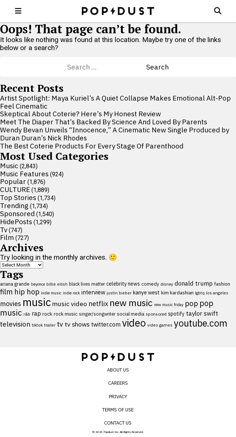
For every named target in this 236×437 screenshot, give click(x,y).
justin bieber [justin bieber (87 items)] (119, 292)
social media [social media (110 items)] (130, 314)
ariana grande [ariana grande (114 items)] (15, 283)
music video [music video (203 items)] (69, 304)
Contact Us (118, 423)
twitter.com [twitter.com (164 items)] (106, 324)
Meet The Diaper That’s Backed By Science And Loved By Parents (103, 121)
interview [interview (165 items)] (93, 292)
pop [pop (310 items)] (191, 303)
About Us (118, 370)
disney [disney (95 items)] (166, 284)
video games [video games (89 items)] (159, 325)
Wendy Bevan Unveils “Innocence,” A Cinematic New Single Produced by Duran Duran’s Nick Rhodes (114, 133)
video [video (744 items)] (134, 322)
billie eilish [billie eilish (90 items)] (57, 284)
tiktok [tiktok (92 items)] (37, 325)
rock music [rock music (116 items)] (65, 313)
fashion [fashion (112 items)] (222, 284)
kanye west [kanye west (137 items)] (146, 292)
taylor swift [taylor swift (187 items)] (202, 313)
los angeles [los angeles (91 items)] (217, 292)
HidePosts (16, 221)
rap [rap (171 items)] (36, 313)
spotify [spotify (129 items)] (176, 313)
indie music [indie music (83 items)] (51, 292)
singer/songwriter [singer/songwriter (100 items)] (97, 314)
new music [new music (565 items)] (131, 303)
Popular (13, 181)
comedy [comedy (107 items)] (150, 284)
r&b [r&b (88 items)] (26, 314)
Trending (14, 205)
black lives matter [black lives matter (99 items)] (87, 284)
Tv (3, 229)
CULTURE (15, 189)
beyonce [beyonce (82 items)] (38, 284)
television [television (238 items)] (15, 324)
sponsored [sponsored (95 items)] (156, 314)
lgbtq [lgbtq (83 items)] (200, 292)
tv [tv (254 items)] (60, 323)
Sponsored (17, 213)
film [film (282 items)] (6, 292)
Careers (118, 383)
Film (7, 237)
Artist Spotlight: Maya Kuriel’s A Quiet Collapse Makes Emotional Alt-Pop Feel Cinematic (115, 102)
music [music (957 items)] (37, 302)
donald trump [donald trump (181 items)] (194, 283)
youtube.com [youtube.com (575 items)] (200, 323)
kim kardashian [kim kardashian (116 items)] (177, 292)
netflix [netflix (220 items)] (98, 303)
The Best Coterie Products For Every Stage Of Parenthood (91, 146)
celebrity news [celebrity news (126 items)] (123, 283)
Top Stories (18, 197)
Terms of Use (118, 410)
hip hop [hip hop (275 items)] (26, 291)
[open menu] (18, 11)
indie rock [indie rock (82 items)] (71, 292)
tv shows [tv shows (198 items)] (77, 324)
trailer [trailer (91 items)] (50, 325)
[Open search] (218, 11)
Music (9, 165)
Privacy (118, 396)
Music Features (24, 173)
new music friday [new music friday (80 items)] (168, 304)
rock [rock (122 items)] (47, 313)
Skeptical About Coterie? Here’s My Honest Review (80, 113)
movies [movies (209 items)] (10, 304)
